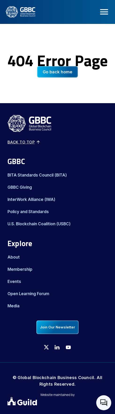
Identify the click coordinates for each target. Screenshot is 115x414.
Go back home (57, 71)
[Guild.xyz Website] (57, 401)
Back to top (24, 142)
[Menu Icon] (105, 12)
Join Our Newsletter (57, 327)
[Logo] (17, 12)
